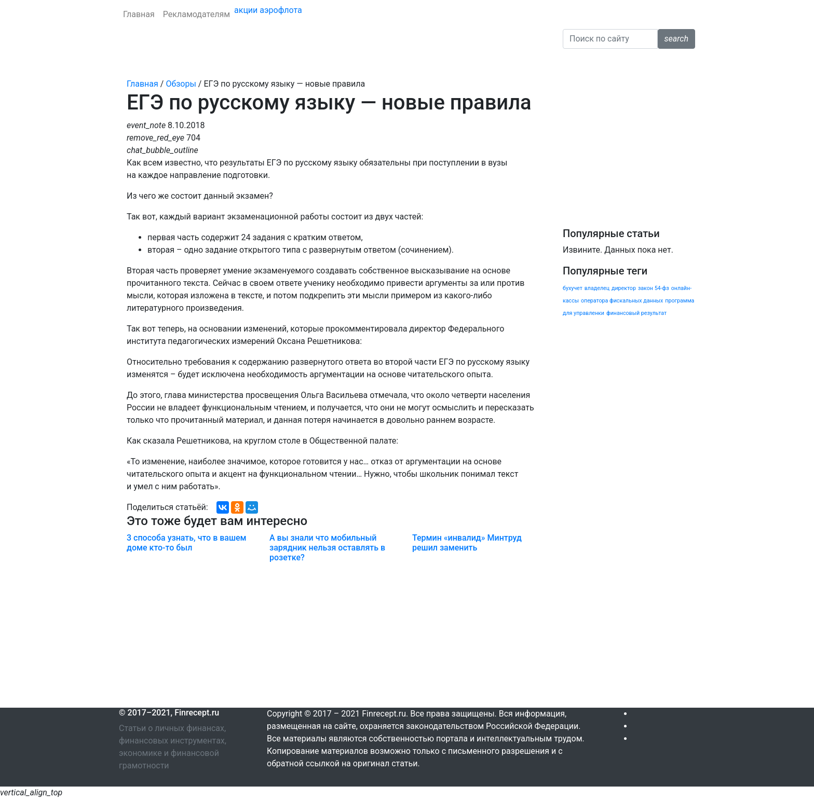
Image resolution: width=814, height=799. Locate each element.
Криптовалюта (362, 63)
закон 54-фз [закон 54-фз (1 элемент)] (653, 288)
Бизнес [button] (450, 63)
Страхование (223, 63)
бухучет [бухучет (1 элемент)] (572, 288)
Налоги (414, 63)
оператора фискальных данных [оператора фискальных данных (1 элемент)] (622, 300)
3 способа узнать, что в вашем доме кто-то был (187, 543)
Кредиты (172, 63)
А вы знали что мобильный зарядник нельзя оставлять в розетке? (327, 547)
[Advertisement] (333, 635)
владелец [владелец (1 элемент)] (597, 288)
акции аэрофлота (268, 10)
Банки (135, 63)
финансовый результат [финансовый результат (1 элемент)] (636, 313)
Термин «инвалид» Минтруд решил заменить (467, 543)
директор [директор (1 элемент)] (624, 288)
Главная (139, 14)
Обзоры (494, 63)
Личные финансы (291, 63)
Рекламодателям (196, 14)
